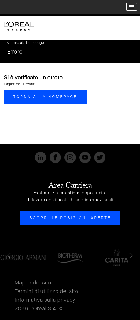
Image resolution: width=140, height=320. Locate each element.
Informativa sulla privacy (45, 300)
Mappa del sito (33, 283)
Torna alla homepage (45, 96)
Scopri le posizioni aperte (70, 218)
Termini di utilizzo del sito (46, 291)
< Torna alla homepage (25, 43)
